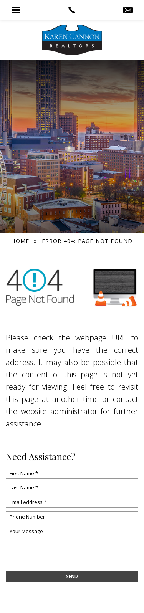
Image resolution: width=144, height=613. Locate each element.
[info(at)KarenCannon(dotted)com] (128, 10)
